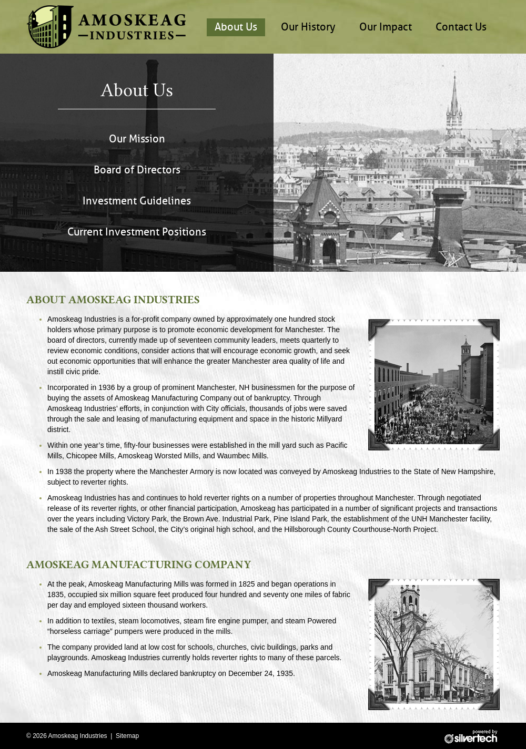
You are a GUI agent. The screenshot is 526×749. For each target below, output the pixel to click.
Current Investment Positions (136, 232)
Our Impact (385, 27)
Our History (308, 27)
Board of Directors (137, 170)
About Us (236, 27)
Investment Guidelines (137, 201)
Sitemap (127, 736)
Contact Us (461, 27)
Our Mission (137, 139)
